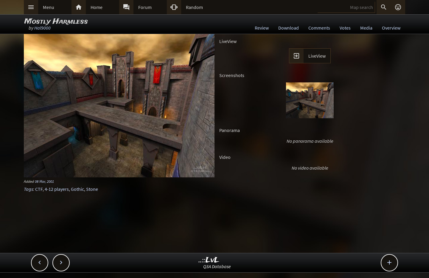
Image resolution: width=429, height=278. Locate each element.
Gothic (77, 189)
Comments (319, 28)
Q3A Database (217, 266)
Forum (145, 7)
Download (288, 28)
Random (194, 7)
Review (262, 28)
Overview (391, 28)
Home (96, 7)
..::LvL (209, 260)
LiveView (317, 56)
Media (366, 28)
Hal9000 (42, 28)
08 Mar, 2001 (44, 181)
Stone (92, 189)
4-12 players (57, 189)
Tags (28, 189)
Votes (345, 28)
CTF (39, 189)
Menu (48, 7)
